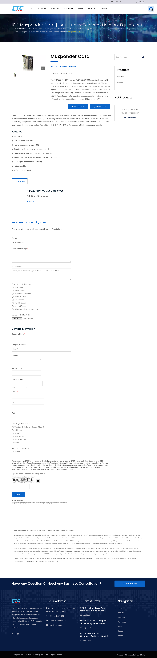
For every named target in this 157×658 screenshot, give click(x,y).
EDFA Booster (132, 558)
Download (32, 201)
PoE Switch (66, 558)
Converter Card (18, 561)
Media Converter (80, 558)
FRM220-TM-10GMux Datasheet (45, 190)
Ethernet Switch (57, 558)
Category (24, 32)
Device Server (99, 558)
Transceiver (38, 561)
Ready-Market (140, 654)
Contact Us (55, 561)
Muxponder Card (74, 32)
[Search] (124, 2)
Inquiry (104, 8)
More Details (130, 117)
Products (55, 8)
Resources (69, 8)
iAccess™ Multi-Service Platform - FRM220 (51, 32)
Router (72, 558)
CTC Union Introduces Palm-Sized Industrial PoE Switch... (93, 609)
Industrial (120, 76)
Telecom (32, 32)
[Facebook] (12, 633)
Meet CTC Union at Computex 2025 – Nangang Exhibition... (93, 621)
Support (92, 8)
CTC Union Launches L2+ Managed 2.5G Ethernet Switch (94, 634)
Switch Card (123, 558)
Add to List (100, 107)
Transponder (116, 558)
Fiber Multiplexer (29, 561)
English (141, 2)
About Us (42, 8)
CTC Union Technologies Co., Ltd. (36, 654)
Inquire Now (78, 107)
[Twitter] (15, 633)
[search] (112, 2)
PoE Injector (107, 558)
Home (31, 8)
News (81, 8)
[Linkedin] (18, 633)
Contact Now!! (130, 583)
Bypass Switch (90, 558)
